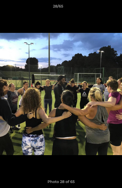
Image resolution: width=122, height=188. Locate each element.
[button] (103, 7)
